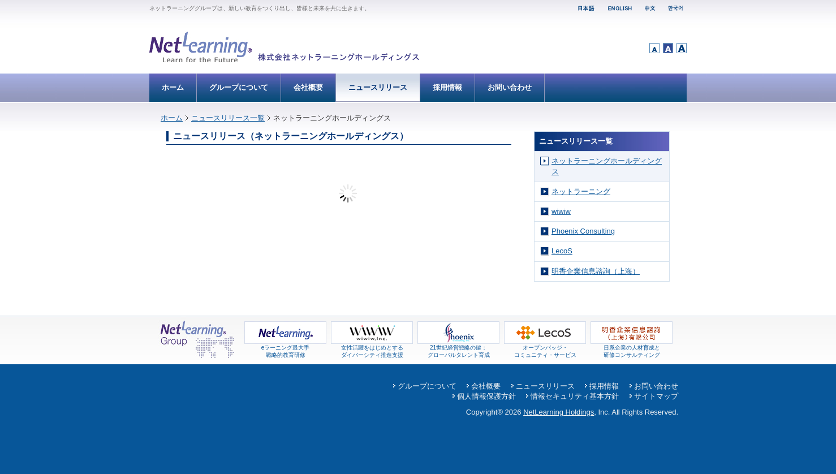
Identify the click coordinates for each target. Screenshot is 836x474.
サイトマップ (656, 396)
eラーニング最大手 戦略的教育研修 (285, 348)
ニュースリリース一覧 (228, 118)
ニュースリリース (377, 87)
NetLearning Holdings (558, 412)
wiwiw (561, 211)
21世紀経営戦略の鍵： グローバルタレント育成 (458, 348)
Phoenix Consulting (583, 231)
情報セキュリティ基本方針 (575, 396)
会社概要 (308, 87)
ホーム (173, 87)
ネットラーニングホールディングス (606, 166)
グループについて (238, 87)
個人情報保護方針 (486, 396)
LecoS (561, 251)
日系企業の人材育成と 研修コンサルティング (632, 348)
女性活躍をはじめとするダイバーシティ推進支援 (372, 348)
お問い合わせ (510, 87)
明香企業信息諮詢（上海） (595, 271)
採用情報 (447, 87)
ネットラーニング (580, 191)
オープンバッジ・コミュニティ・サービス (545, 348)
